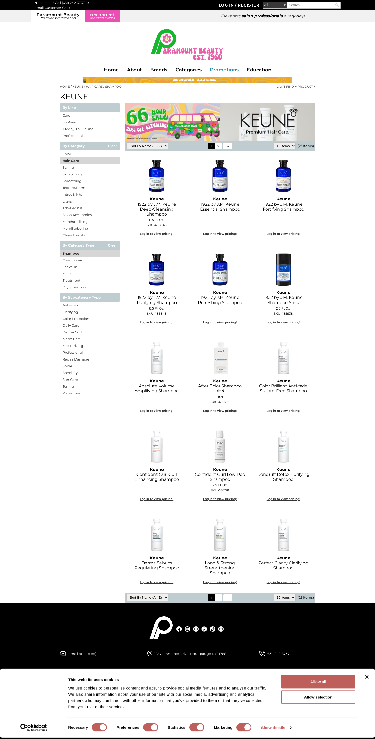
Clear (112, 146)
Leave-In (70, 267)
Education (259, 70)
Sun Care (70, 379)
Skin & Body (73, 174)
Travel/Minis (72, 208)
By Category (74, 146)
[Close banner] (367, 678)
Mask (67, 273)
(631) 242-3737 (73, 3)
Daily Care (71, 325)
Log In (227, 5)
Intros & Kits (72, 194)
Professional (73, 136)
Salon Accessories (77, 215)
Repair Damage (76, 359)
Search (337, 5)
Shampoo (71, 253)
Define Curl (72, 332)
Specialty (70, 373)
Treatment (71, 280)
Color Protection (76, 319)
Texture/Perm (74, 188)
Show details (273, 729)
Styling (68, 167)
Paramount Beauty (57, 16)
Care (66, 115)
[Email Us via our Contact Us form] (81, 654)
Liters (67, 201)
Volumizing (72, 393)
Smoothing (72, 181)
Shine (67, 366)
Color (67, 154)
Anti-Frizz (70, 305)
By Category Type (78, 245)
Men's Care (72, 339)
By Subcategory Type (82, 297)
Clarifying (70, 312)
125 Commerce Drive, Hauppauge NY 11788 (190, 654)
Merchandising (75, 221)
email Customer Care (52, 7)
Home (111, 70)
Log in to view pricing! (156, 234)
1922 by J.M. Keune (78, 129)
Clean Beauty (74, 235)
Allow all (318, 683)
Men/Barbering (75, 228)
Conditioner (72, 260)
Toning (68, 386)
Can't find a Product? (296, 87)
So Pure (69, 122)
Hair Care (71, 161)
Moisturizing (73, 346)
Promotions (224, 70)
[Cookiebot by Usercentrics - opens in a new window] (34, 729)
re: (102, 16)
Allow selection (318, 698)
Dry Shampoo (74, 287)
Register (248, 5)
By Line (69, 108)
